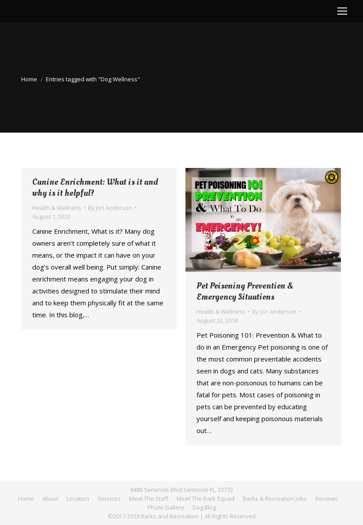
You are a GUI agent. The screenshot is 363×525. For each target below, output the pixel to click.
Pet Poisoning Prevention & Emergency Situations (245, 292)
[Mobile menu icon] (342, 11)
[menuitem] (26, 498)
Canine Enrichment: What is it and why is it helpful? (95, 188)
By (110, 208)
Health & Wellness (56, 208)
